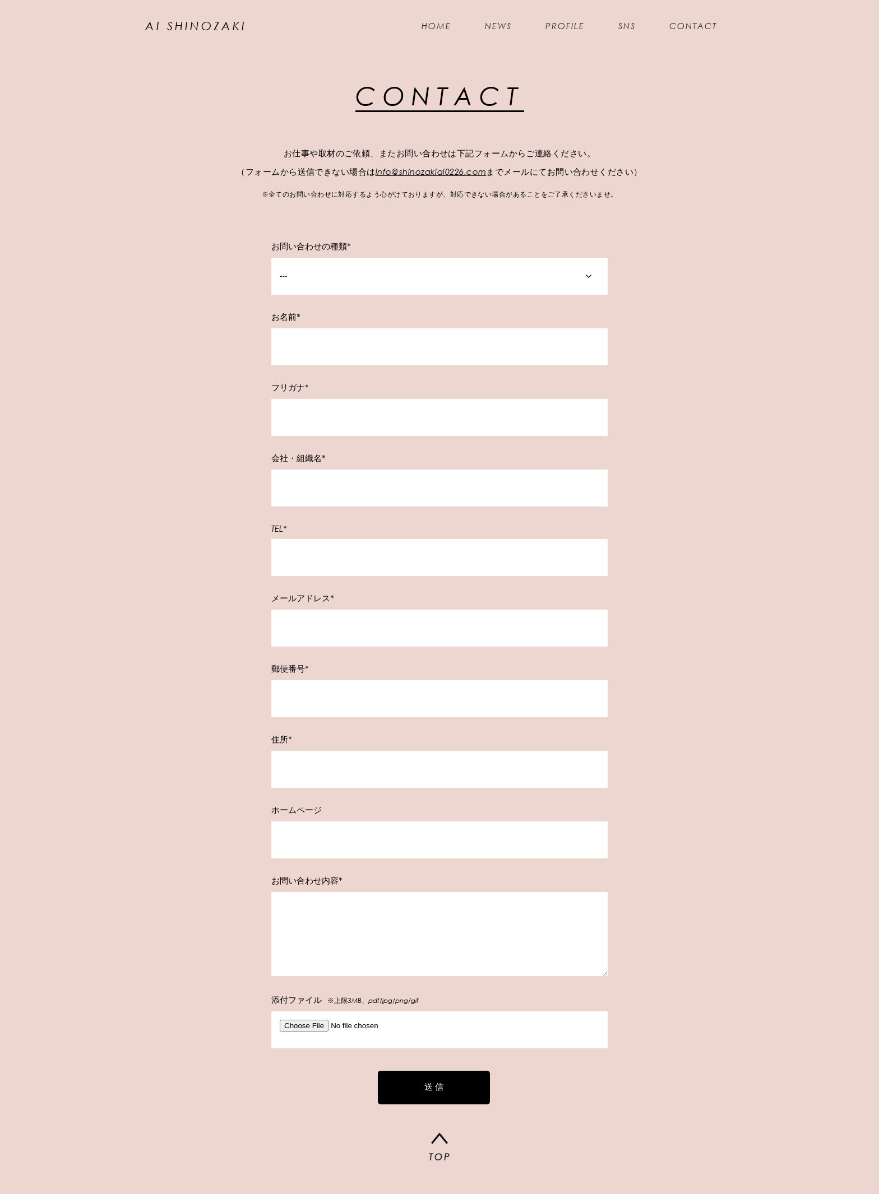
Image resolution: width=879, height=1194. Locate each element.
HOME (428, 28)
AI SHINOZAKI (204, 28)
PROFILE (556, 28)
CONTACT (685, 28)
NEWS (489, 28)
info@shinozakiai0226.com (431, 176)
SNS (618, 28)
